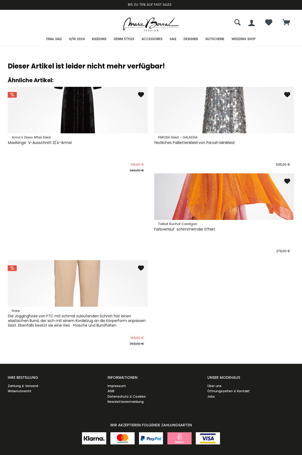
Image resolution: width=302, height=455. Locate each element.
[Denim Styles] (124, 39)
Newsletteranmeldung (126, 401)
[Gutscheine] (215, 39)
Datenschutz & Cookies (127, 396)
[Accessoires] (152, 39)
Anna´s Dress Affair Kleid (31, 137)
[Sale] (173, 39)
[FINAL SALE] (54, 39)
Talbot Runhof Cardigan (177, 224)
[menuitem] (286, 23)
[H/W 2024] (77, 39)
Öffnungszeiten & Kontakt (228, 391)
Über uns (214, 386)
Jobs (211, 396)
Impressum (117, 386)
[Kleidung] (99, 39)
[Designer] (191, 39)
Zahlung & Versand (23, 386)
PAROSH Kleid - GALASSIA (178, 137)
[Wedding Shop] (243, 39)
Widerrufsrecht (19, 391)
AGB (111, 391)
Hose (16, 311)
